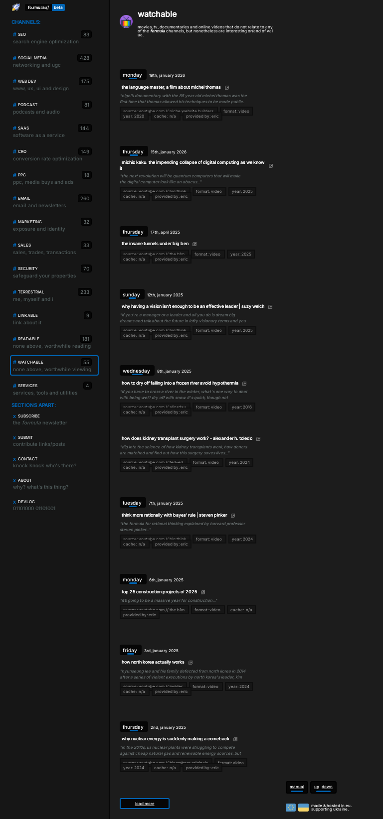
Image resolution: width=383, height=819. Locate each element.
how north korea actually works (153, 662)
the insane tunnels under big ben (155, 243)
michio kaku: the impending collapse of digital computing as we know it (192, 164)
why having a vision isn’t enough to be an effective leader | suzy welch (193, 306)
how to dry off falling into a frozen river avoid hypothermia (180, 383)
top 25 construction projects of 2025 (159, 591)
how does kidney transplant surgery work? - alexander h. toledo (187, 438)
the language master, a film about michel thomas (171, 87)
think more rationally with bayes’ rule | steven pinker (174, 515)
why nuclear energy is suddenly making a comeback (175, 738)
